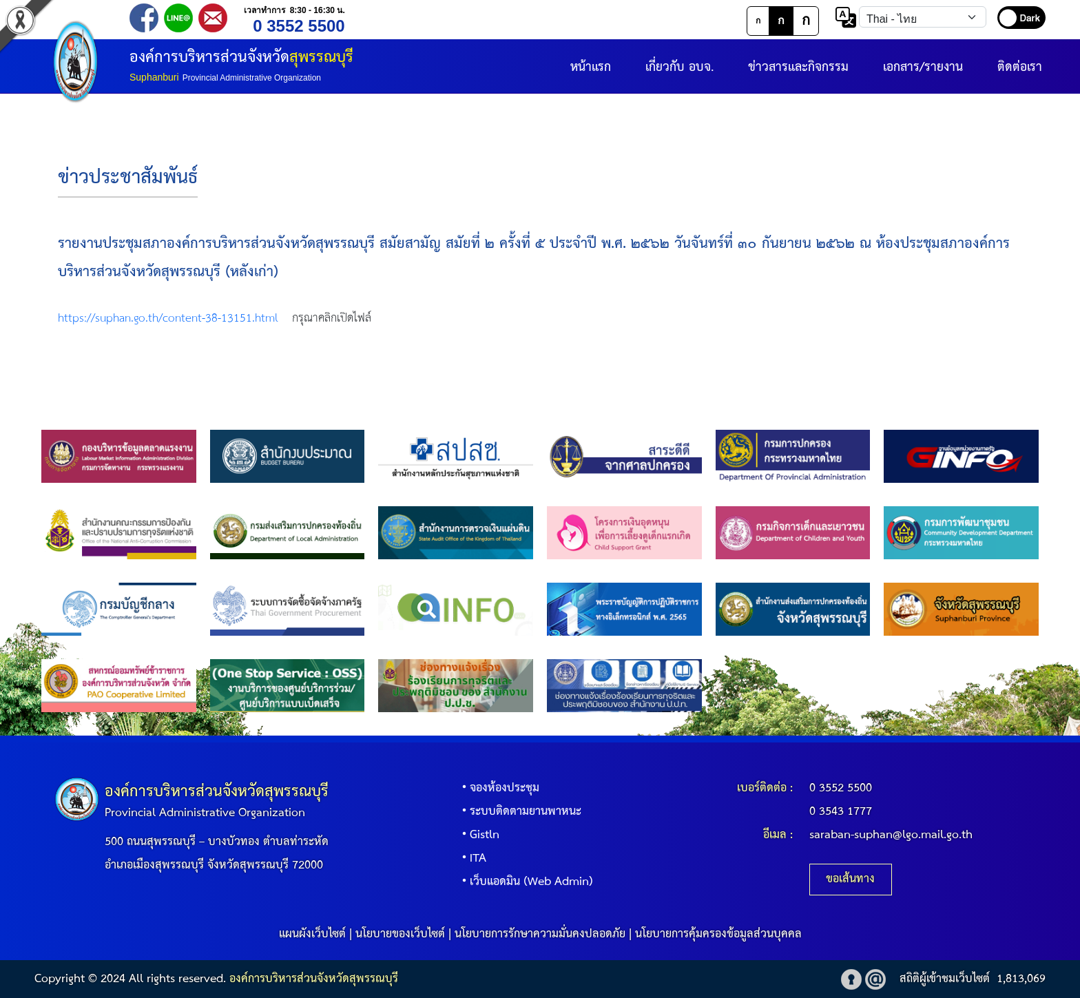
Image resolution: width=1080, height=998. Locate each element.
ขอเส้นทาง (850, 879)
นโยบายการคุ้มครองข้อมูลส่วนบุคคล (718, 934)
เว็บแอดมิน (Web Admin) (524, 882)
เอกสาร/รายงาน (923, 67)
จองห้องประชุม (497, 788)
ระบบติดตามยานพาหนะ (518, 811)
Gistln (477, 835)
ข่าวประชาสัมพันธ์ (128, 178)
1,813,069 (1021, 979)
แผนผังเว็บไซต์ (312, 934)
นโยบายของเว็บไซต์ (400, 934)
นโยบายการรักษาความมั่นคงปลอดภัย (540, 934)
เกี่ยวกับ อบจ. (679, 67)
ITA (471, 858)
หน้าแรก (590, 67)
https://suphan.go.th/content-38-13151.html (168, 318)
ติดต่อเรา (1019, 67)
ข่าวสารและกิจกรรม (798, 67)
